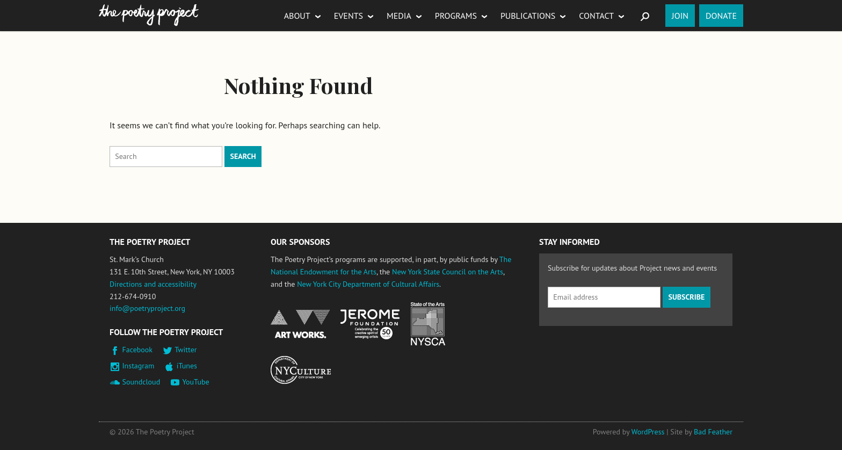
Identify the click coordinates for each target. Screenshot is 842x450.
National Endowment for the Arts (300, 324)
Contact (596, 15)
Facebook (137, 349)
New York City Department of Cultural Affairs (368, 284)
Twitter (186, 349)
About (297, 15)
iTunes (187, 366)
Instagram (138, 366)
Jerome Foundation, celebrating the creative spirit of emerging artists (370, 324)
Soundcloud (141, 382)
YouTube (195, 382)
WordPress (648, 432)
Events (348, 15)
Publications (527, 15)
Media (399, 15)
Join (680, 15)
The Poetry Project (149, 15)
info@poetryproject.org (147, 308)
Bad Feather (713, 432)
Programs (456, 15)
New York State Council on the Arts (447, 272)
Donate (721, 15)
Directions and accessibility (153, 284)
